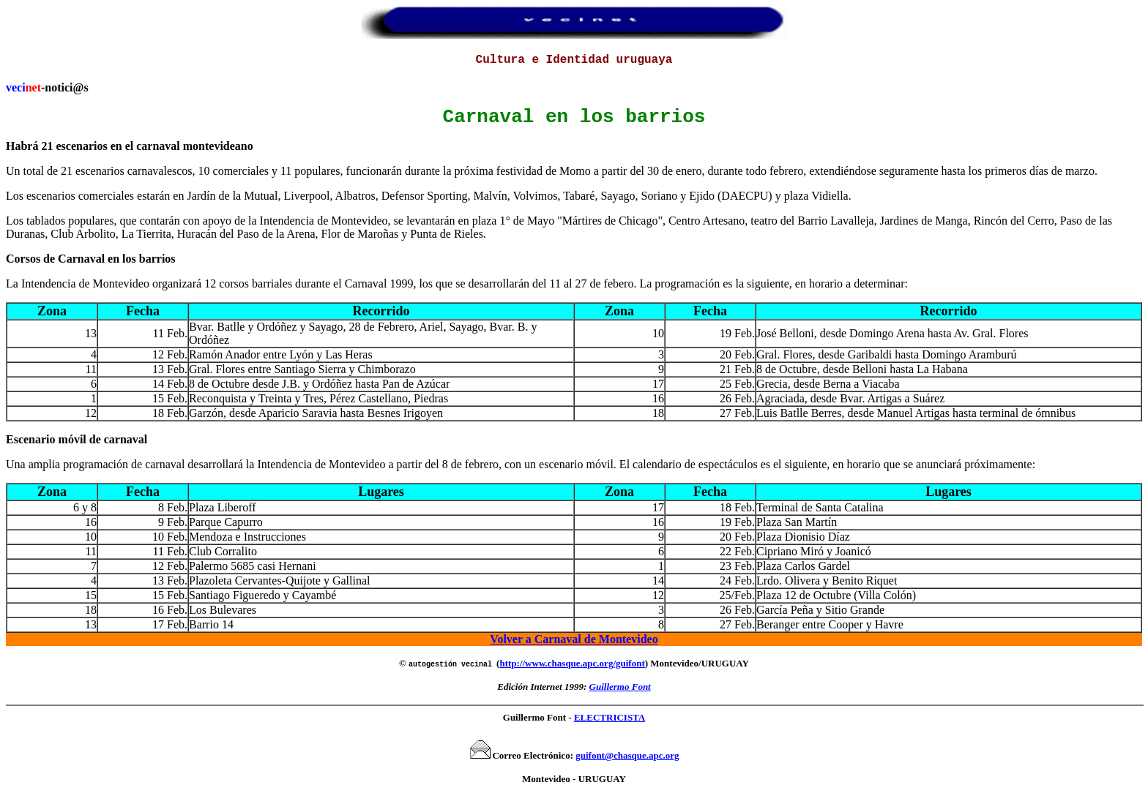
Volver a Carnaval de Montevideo (573, 646)
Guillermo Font (620, 693)
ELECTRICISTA (609, 724)
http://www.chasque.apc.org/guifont (571, 670)
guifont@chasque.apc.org (627, 762)
